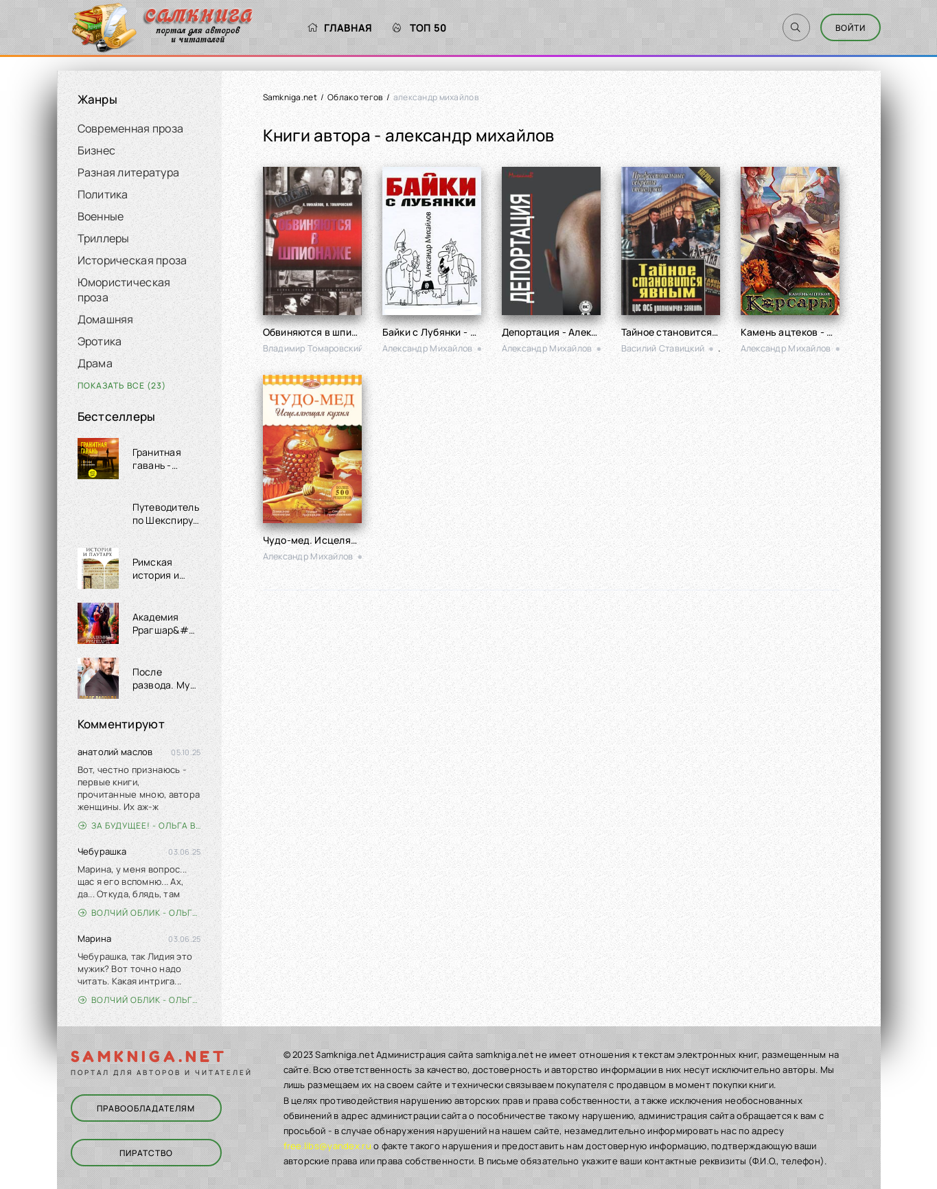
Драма (95, 363)
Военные (101, 216)
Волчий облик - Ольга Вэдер (139, 913)
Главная (339, 27)
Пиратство (146, 1153)
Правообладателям (146, 1108)
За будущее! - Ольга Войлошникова (139, 825)
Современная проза (131, 128)
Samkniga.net (290, 97)
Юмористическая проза (124, 290)
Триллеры (104, 238)
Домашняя (106, 319)
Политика (103, 194)
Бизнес (97, 150)
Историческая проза (132, 260)
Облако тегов (354, 97)
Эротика (100, 341)
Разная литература (129, 172)
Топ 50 (420, 27)
